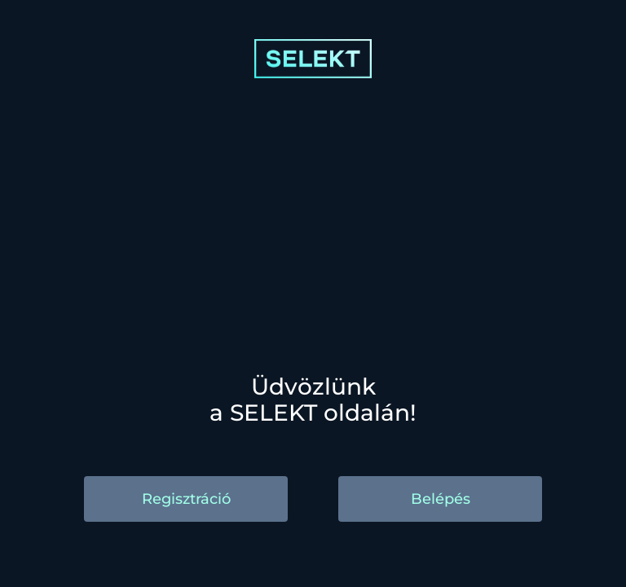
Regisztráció (186, 499)
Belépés (440, 499)
